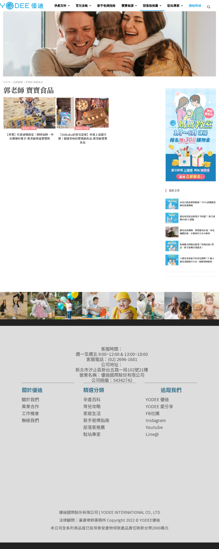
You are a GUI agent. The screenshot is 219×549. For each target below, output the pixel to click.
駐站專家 (92, 434)
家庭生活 (92, 413)
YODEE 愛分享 (159, 406)
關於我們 (30, 399)
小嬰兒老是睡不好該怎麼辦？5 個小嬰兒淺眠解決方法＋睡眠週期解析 (197, 260)
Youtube (154, 427)
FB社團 (153, 413)
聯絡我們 (30, 420)
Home (6, 82)
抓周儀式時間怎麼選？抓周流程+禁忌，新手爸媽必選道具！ (197, 246)
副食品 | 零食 (29, 128)
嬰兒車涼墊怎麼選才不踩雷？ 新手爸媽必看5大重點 (197, 218)
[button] (208, 6)
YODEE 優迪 (157, 399)
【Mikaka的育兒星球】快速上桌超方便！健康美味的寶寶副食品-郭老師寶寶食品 (82, 138)
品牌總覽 (18, 82)
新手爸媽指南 (96, 420)
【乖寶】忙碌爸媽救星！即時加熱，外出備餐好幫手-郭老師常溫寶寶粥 (30, 136)
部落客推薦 (94, 427)
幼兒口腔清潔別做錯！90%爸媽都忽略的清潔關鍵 (198, 204)
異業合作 (30, 406)
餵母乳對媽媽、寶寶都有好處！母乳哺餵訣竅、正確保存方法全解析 (197, 232)
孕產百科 (92, 399)
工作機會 (30, 413)
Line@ (152, 434)
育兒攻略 (92, 406)
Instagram (156, 420)
